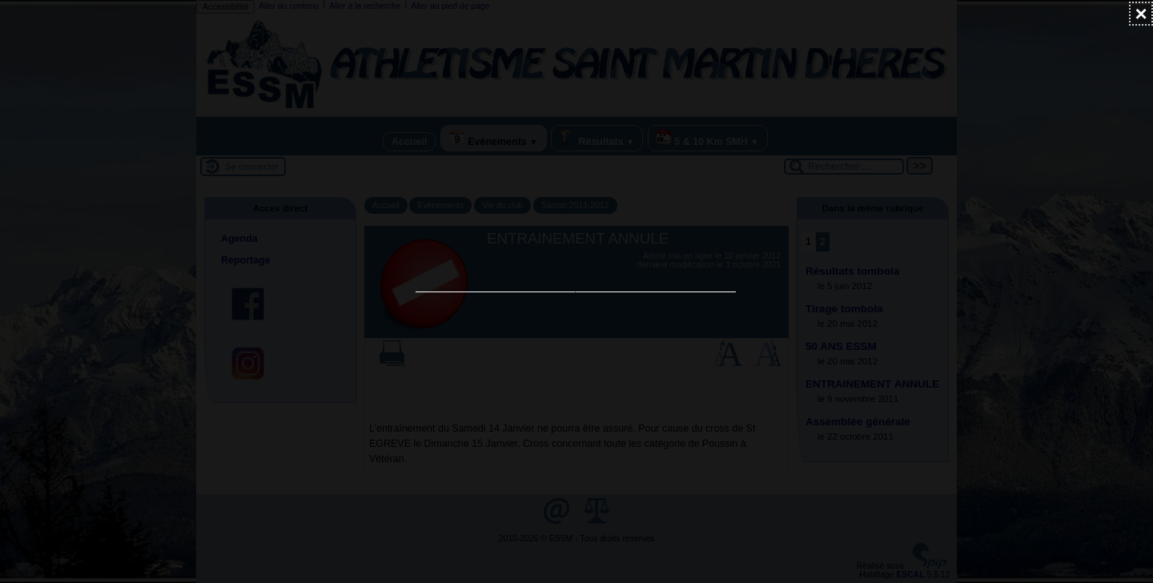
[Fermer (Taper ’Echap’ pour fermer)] (1141, 13)
